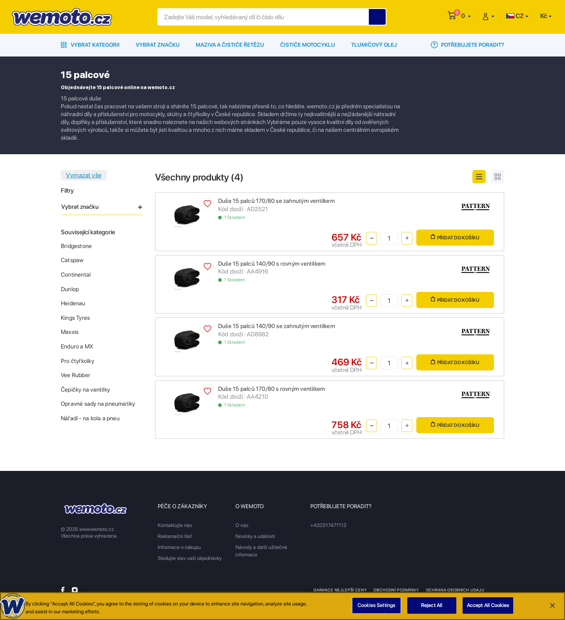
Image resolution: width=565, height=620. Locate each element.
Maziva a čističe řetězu (230, 45)
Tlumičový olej (374, 45)
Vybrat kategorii (90, 45)
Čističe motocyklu (307, 45)
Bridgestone (76, 246)
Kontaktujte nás (175, 525)
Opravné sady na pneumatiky (98, 403)
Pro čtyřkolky (77, 361)
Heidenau (73, 303)
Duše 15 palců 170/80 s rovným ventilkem (271, 388)
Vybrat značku (158, 45)
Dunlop (70, 289)
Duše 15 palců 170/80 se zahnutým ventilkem (276, 200)
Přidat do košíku (455, 237)
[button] (466, 16)
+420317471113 (328, 525)
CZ (515, 16)
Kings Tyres (75, 317)
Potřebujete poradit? (467, 44)
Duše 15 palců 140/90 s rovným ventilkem (271, 263)
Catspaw (72, 260)
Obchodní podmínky (396, 589)
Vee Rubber (75, 375)
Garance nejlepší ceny (339, 589)
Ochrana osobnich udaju (455, 589)
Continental (76, 274)
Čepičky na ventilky (85, 389)
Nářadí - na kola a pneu (90, 418)
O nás (241, 525)
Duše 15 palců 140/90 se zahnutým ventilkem (276, 326)
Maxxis (69, 332)
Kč (543, 16)
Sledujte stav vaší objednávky (190, 558)
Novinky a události (255, 536)
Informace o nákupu (179, 547)
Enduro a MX (77, 346)
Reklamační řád (174, 536)
